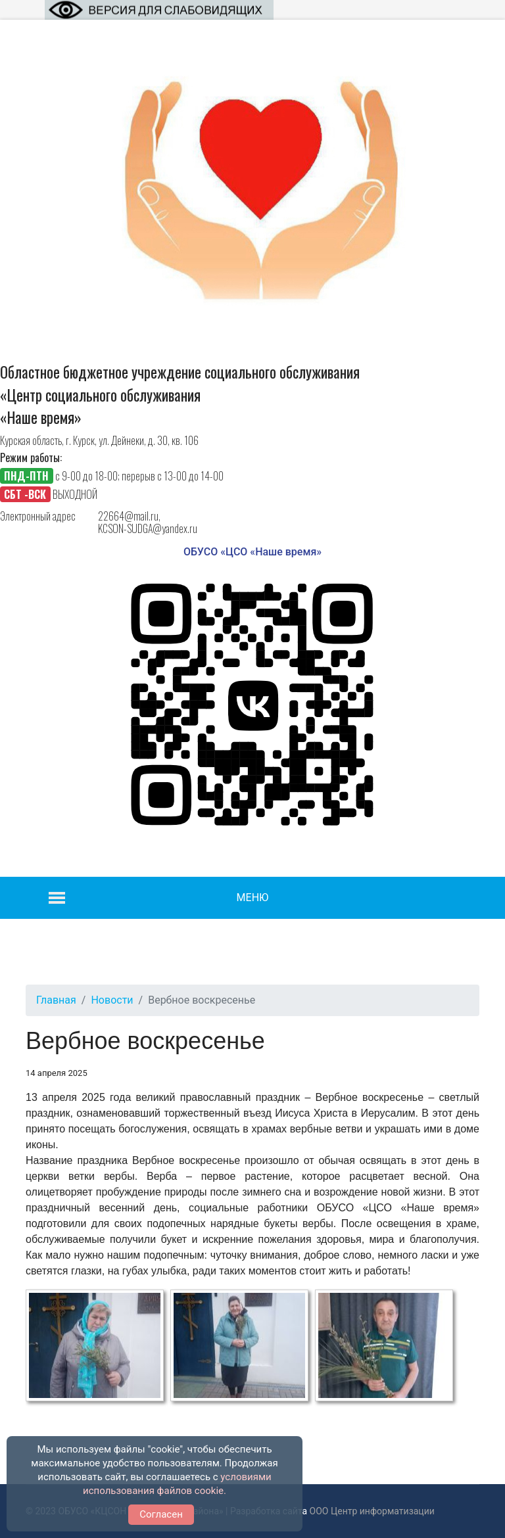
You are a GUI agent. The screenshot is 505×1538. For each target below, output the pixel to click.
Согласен (161, 1514)
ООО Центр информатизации (372, 1511)
